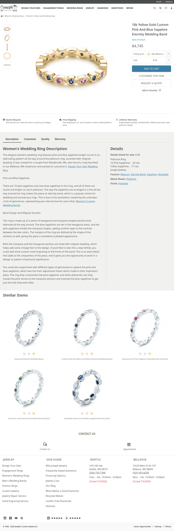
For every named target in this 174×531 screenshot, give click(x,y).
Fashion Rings (9, 485)
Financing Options (56, 475)
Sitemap (158, 526)
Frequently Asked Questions (61, 470)
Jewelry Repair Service (14, 496)
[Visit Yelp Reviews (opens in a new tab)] (73, 518)
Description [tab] (12, 139)
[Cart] (160, 8)
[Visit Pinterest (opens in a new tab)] (22, 518)
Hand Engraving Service (15, 501)
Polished (123, 183)
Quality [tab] (45, 139)
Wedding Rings (75, 8)
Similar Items (15, 295)
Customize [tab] (30, 139)
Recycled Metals (54, 496)
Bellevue (139, 459)
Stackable (163, 174)
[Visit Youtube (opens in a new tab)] (17, 518)
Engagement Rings (53, 8)
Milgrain (125, 174)
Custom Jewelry (10, 491)
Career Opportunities (142, 526)
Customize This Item (151, 76)
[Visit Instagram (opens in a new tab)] (6, 518)
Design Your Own (30, 8)
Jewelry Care (52, 480)
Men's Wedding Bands (14, 480)
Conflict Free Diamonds (58, 501)
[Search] (154, 8)
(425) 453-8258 (141, 472)
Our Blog (51, 485)
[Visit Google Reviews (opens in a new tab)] (55, 518)
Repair (129, 8)
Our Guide (54, 459)
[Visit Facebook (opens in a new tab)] (11, 518)
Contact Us (87, 433)
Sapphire (152, 174)
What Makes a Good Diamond (62, 491)
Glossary (50, 506)
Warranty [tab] (60, 139)
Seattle (95, 459)
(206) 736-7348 (97, 472)
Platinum (131, 179)
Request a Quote (151, 83)
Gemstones (117, 8)
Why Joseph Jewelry (56, 465)
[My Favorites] (165, 8)
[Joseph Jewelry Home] (1, 16)
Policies (168, 526)
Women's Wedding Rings (15, 475)
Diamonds (102, 8)
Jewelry (90, 8)
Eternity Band (138, 174)
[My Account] (171, 8)
